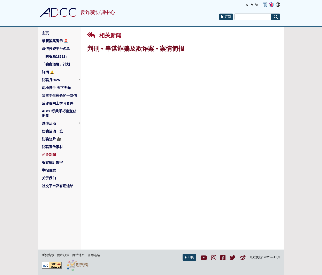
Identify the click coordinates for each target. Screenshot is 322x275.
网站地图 (78, 255)
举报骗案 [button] (49, 170)
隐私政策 (63, 255)
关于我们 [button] (49, 178)
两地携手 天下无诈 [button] (56, 88)
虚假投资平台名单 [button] (56, 49)
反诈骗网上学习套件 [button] (57, 103)
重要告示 (48, 255)
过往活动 (49, 123)
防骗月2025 (51, 80)
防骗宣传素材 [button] (52, 147)
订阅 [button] (48, 72)
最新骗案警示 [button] (55, 41)
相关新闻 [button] (49, 154)
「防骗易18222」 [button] (55, 56)
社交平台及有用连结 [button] (57, 186)
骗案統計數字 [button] (52, 162)
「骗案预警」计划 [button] (56, 64)
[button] (265, 4)
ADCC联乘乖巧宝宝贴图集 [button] (59, 113)
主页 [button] (45, 33)
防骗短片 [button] (51, 139)
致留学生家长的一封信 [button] (59, 95)
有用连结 (94, 255)
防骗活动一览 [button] (52, 131)
